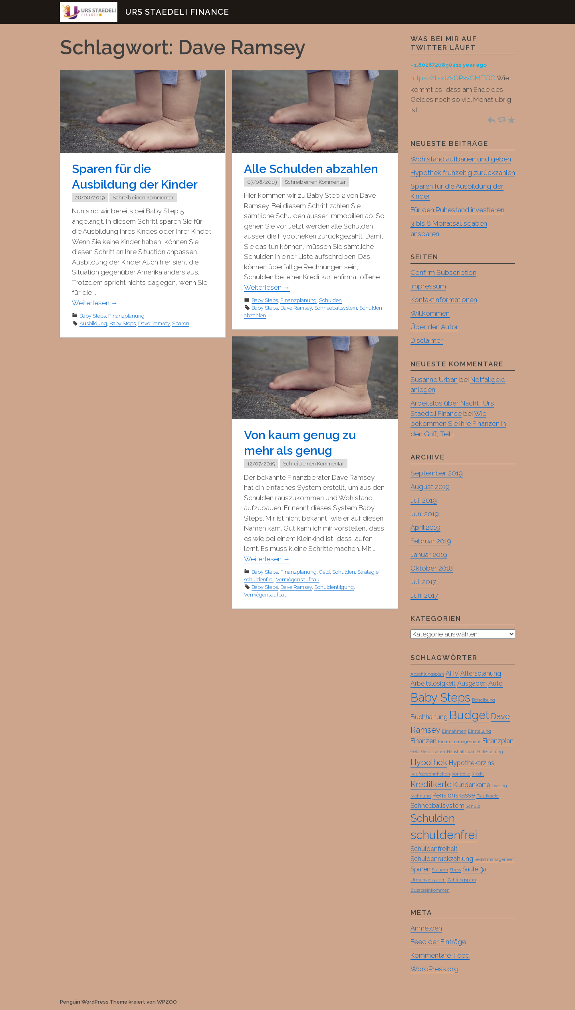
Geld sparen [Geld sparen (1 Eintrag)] (433, 752)
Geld (324, 572)
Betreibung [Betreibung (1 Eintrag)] (483, 700)
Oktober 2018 (431, 568)
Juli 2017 (423, 582)
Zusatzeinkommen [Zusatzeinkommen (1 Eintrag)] (430, 890)
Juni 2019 (424, 514)
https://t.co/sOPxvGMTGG (453, 78)
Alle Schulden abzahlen (311, 169)
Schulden (330, 300)
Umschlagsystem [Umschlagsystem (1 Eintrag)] (428, 880)
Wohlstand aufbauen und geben (460, 159)
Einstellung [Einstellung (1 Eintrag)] (479, 731)
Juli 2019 (423, 500)
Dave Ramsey (154, 323)
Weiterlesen (95, 303)
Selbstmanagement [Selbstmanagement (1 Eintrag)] (495, 859)
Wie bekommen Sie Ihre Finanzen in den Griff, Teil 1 (458, 424)
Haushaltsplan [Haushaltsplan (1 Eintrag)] (461, 752)
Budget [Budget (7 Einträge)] (469, 715)
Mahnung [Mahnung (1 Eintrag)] (420, 796)
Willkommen (430, 313)
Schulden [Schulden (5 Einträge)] (432, 819)
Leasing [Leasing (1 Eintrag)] (499, 785)
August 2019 (430, 487)
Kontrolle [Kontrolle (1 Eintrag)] (461, 774)
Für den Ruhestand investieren (457, 210)
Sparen (180, 323)
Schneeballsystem (335, 308)
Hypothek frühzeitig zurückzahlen (462, 173)
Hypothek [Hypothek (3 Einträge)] (428, 762)
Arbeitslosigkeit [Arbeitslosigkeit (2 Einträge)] (433, 684)
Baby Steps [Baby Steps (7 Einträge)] (440, 698)
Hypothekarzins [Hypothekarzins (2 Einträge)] (471, 763)
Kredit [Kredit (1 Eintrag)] (478, 774)
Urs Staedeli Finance (177, 12)
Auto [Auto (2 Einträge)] (495, 684)
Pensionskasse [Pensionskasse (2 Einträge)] (453, 795)
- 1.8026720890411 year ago (448, 65)
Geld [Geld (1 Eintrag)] (415, 752)
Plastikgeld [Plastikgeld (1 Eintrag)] (487, 796)
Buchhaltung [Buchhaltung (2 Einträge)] (429, 717)
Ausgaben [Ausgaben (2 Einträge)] (472, 684)
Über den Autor (434, 327)
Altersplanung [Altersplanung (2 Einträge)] (480, 674)
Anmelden (426, 928)
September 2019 (436, 473)
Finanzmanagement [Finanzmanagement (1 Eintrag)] (459, 742)
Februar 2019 (430, 541)
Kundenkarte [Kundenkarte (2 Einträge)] (471, 785)
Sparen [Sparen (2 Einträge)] (420, 869)
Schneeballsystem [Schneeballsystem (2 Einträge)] (437, 806)
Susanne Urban (434, 380)
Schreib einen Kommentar (143, 198)
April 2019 (425, 527)
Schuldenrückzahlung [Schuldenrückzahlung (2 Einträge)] (441, 859)
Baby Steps (92, 316)
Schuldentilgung (334, 587)
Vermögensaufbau (297, 580)
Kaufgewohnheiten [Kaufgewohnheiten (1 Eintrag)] (430, 774)
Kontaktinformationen (443, 300)
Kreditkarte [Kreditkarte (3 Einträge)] (431, 784)
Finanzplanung (126, 316)
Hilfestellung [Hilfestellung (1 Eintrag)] (490, 752)
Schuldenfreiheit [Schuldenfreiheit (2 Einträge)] (434, 849)
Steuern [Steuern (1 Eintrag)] (440, 870)
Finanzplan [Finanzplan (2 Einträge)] (498, 741)
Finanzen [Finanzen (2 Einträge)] (423, 741)
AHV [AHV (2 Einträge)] (452, 674)
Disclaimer (426, 340)
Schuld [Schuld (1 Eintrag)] (473, 806)
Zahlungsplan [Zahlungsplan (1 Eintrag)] (461, 880)
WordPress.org (434, 969)
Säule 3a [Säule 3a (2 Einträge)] (474, 869)
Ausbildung (93, 323)
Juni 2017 (424, 595)
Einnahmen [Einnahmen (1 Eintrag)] (454, 731)
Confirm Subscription (443, 272)
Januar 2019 (428, 555)
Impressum (428, 286)
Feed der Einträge (438, 942)
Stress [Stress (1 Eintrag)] (455, 870)
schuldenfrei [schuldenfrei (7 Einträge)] (443, 835)
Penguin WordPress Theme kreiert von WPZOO (118, 1002)
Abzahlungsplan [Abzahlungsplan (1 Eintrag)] (427, 674)
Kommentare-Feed (440, 956)
